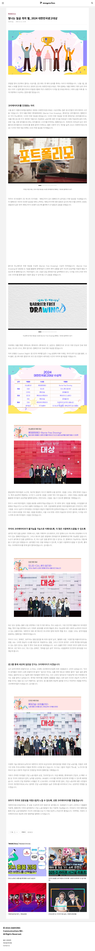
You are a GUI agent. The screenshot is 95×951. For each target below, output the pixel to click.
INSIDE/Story (12, 13)
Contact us (6, 945)
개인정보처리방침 (7, 943)
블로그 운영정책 (7, 940)
